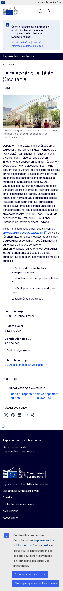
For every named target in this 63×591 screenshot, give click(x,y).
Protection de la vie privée (18, 504)
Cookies (8, 497)
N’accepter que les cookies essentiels (37, 583)
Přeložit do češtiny (21, 42)
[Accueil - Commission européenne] (11, 11)
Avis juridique (10, 511)
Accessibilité (10, 517)
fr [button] (40, 11)
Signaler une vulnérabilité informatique (25, 484)
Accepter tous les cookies (30, 574)
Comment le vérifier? (48, 2)
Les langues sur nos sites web (21, 490)
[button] (6, 415)
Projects (10, 64)
